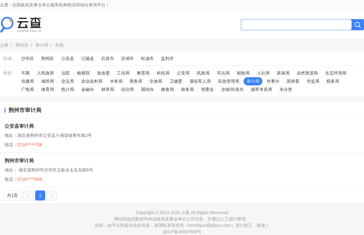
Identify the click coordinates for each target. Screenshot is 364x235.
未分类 (285, 89)
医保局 (283, 73)
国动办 (147, 89)
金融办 (87, 89)
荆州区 (47, 58)
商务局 (136, 81)
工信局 (123, 73)
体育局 (47, 89)
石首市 (107, 58)
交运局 (67, 81)
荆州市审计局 (19, 160)
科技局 (163, 73)
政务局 (187, 89)
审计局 (41, 45)
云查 (4, 45)
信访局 (127, 89)
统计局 (67, 89)
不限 (25, 73)
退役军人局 (200, 81)
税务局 (332, 81)
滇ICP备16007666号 (182, 231)
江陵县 (87, 58)
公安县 (67, 58)
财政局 (243, 73)
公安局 (183, 73)
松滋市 (147, 58)
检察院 (83, 73)
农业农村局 (92, 81)
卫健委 (176, 81)
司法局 (223, 73)
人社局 (263, 73)
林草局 (107, 89)
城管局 (47, 81)
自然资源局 (307, 73)
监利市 (167, 58)
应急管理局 (228, 81)
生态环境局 (335, 73)
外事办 (273, 81)
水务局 (116, 81)
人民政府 (45, 73)
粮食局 (167, 89)
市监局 (313, 81)
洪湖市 (127, 58)
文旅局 (156, 81)
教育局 (143, 73)
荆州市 (21, 45)
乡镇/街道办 (232, 89)
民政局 (203, 73)
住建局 (27, 81)
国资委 (293, 81)
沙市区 (27, 58)
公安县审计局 (19, 126)
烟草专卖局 (261, 89)
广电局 (27, 89)
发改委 (103, 73)
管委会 (207, 89)
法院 (65, 73)
